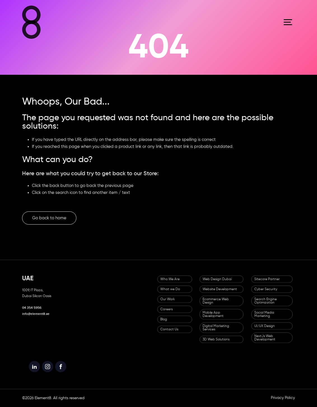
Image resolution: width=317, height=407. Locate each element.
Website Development (220, 292)
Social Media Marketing (264, 317)
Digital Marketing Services (216, 331)
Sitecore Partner (267, 282)
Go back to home (49, 218)
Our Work (167, 302)
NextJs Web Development (264, 341)
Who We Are (170, 282)
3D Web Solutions (216, 343)
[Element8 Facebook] (60, 371)
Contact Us (169, 332)
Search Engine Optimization (265, 304)
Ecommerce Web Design (216, 304)
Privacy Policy (283, 398)
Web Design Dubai (217, 282)
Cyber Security (265, 292)
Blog (163, 322)
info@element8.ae (36, 317)
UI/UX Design (264, 329)
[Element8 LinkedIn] (34, 371)
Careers (166, 312)
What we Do (170, 292)
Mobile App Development (213, 317)
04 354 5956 (31, 311)
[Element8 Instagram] (47, 371)
